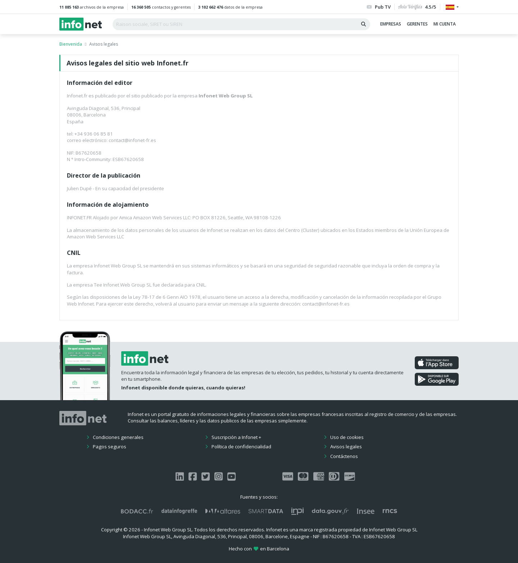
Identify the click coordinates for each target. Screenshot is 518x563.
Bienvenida (70, 44)
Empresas (390, 24)
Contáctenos (344, 456)
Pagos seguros (109, 446)
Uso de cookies (347, 437)
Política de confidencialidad (241, 446)
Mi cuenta (444, 24)
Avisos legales (346, 446)
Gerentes (417, 24)
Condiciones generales (118, 437)
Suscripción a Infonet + (236, 437)
